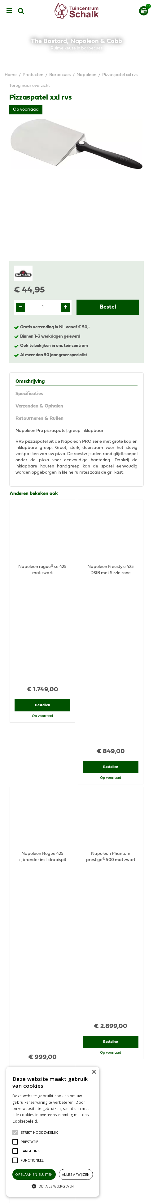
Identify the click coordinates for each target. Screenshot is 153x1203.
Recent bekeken (27, 763)
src (21, 10)
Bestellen (42, 607)
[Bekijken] (143, 10)
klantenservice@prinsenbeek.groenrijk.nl (79, 1006)
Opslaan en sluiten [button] (34, 1174)
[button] (39, 1132)
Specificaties (29, 394)
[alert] (52, 1132)
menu (9, 10)
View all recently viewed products (42, 895)
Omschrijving (30, 381)
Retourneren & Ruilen (39, 418)
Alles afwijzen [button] (76, 1174)
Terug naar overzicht (29, 86)
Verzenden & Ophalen (39, 406)
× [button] (93, 1072)
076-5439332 (79, 999)
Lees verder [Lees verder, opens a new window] (49, 1121)
